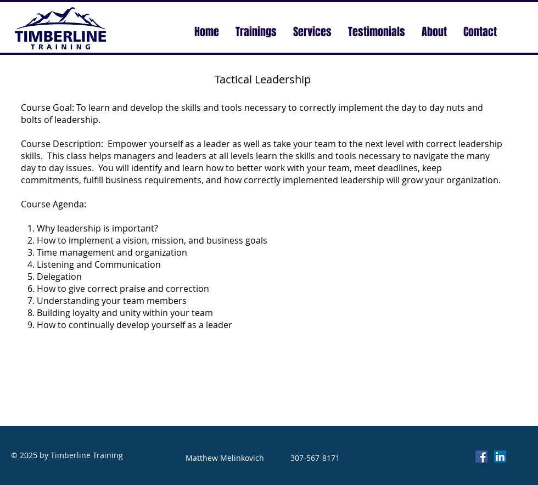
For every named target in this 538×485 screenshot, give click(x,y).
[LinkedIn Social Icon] (500, 456)
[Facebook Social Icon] (481, 456)
